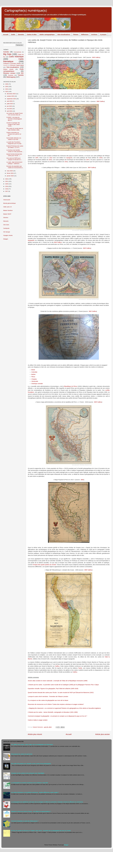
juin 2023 (9, 106)
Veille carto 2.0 (7, 207)
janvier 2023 (10, 176)
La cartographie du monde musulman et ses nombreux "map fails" (29, 782)
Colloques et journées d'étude (12, 63)
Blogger (66, 845)
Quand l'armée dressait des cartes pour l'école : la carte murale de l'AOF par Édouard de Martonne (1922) (61, 692)
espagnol (69, 157)
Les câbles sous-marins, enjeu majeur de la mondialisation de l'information (32, 744)
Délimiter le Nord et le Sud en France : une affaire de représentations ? (31, 811)
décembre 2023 (11, 93)
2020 (6, 184)
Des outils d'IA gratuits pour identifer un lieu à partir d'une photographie (31, 763)
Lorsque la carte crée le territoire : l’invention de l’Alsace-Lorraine (48, 696)
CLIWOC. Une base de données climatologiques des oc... (14, 119)
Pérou (33, 376)
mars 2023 (10, 170)
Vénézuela (34, 381)
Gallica (57, 666)
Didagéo (5, 239)
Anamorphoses (17, 52)
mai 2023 (9, 108)
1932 (50, 159)
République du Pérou (70, 386)
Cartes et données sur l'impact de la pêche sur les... (13, 134)
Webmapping (10, 77)
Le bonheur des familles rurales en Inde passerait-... (14, 150)
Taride (80, 668)
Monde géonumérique (9, 203)
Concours (5, 65)
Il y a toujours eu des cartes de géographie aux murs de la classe (48, 700)
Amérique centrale (37, 383)
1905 (36, 157)
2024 (6, 89)
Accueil (5, 34)
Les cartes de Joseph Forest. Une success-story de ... (14, 114)
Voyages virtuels (8, 235)
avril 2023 (10, 111)
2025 (6, 86)
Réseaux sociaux (9, 73)
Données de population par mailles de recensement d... (14, 166)
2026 (6, 84)
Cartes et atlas (32, 34)
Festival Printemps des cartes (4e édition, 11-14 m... (14, 146)
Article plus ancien (102, 734)
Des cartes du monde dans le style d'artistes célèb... (14, 129)
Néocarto (5, 221)
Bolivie (33, 374)
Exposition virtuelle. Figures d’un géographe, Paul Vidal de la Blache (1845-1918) (53, 688)
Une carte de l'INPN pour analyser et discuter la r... (14, 158)
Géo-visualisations (64, 34)
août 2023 (10, 101)
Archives (94, 34)
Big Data (7, 54)
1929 (100, 157)
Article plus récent (35, 734)
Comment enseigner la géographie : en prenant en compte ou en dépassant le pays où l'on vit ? (57, 716)
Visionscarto (6, 199)
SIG (22, 73)
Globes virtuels (8, 69)
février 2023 (10, 173)
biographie (31, 240)
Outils (13, 34)
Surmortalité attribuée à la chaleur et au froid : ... (13, 138)
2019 (6, 186)
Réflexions (84, 34)
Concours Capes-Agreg (17, 65)
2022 (6, 179)
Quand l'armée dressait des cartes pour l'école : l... (14, 154)
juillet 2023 (10, 103)
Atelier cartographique (47, 34)
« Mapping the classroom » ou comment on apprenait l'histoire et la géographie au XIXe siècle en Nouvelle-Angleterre (64, 708)
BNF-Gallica (96, 57)
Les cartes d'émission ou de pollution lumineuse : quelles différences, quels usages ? (35, 792)
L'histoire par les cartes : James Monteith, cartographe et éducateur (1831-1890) (53, 712)
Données (21, 34)
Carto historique (16, 56)
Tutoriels (21, 75)
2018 (6, 189)
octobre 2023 (11, 96)
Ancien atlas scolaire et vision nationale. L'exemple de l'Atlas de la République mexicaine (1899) (57, 680)
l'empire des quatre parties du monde (44, 564)
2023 (6, 91)
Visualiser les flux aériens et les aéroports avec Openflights (27, 773)
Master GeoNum (8, 210)
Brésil (33, 370)
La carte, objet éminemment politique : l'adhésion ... (14, 162)
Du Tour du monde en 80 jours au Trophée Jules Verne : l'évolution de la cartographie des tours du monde (41, 830)
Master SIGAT (7, 214)
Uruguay (34, 379)
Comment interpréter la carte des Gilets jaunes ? (24, 821)
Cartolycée (6, 228)
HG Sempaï (6, 232)
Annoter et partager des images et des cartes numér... (13, 124)
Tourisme (10, 75)
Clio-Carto (6, 224)
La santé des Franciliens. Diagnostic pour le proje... (14, 142)
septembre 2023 (11, 98)
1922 (50, 157)
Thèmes (75, 34)
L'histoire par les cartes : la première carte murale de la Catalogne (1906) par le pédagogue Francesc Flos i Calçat (63, 684)
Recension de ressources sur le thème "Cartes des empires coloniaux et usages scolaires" (56, 704)
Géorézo (5, 217)
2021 (6, 181)
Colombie (34, 372)
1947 (87, 159)
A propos (103, 34)
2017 (6, 191)
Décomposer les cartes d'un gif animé (21, 754)
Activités (6, 52)
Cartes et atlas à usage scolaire (37, 720)
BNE (82, 479)
